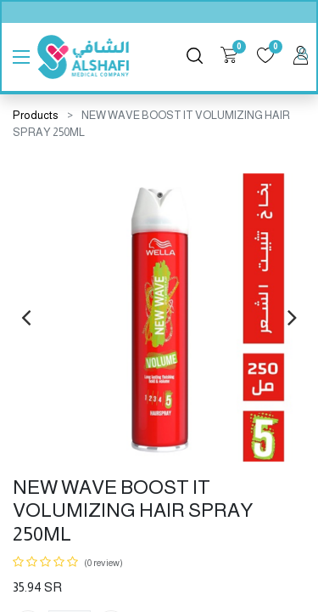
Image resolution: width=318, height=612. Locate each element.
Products (36, 115)
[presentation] (26, 317)
